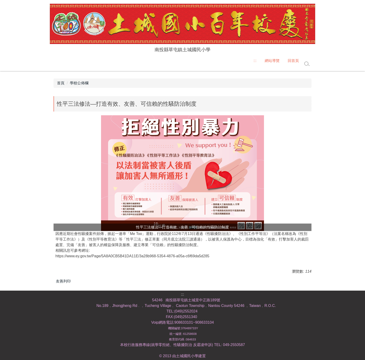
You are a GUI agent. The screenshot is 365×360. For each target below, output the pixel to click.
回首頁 (293, 61)
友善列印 (63, 281)
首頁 (60, 83)
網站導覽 (272, 61)
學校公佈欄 (79, 83)
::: (255, 61)
